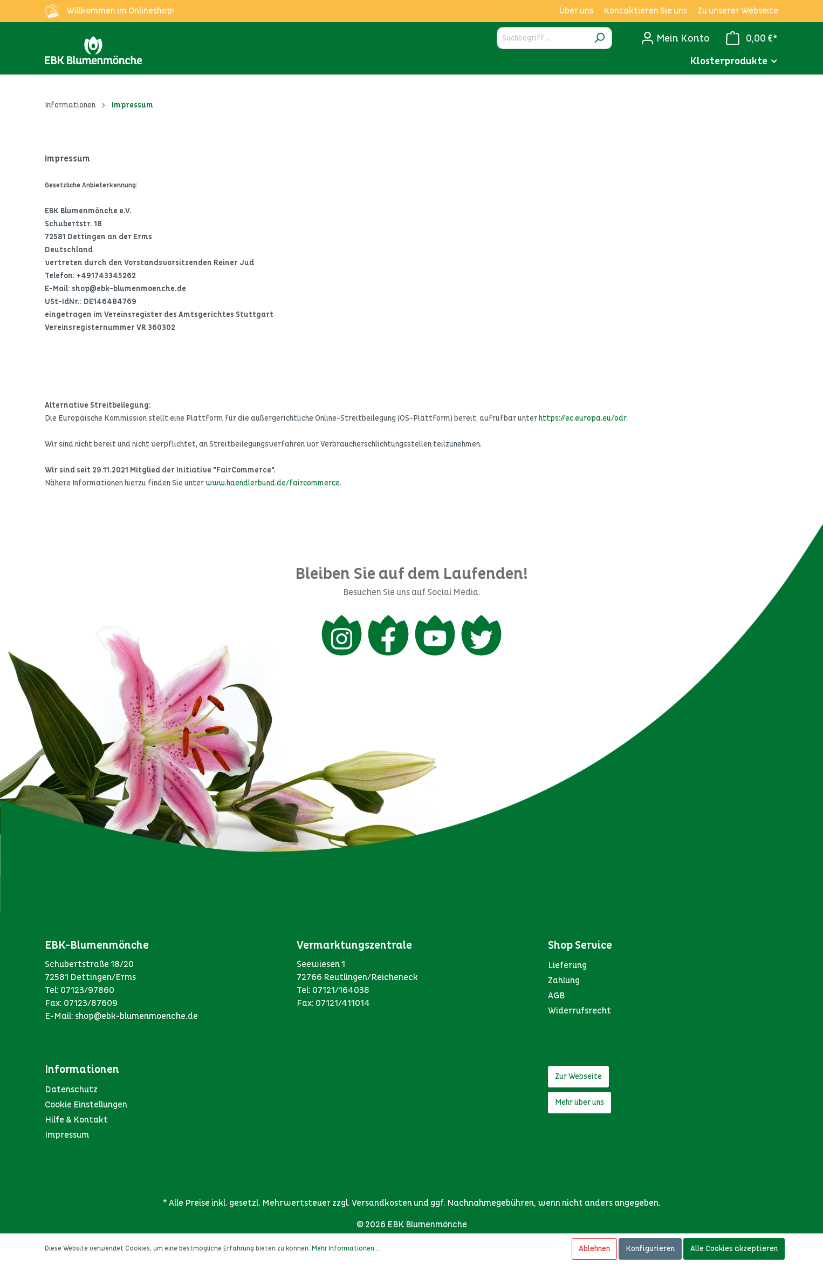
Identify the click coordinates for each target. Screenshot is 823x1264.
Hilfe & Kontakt (76, 1122)
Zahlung (564, 983)
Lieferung (567, 968)
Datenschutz (71, 1092)
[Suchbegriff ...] (542, 38)
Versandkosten (382, 1205)
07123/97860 (87, 993)
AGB (556, 998)
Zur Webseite (578, 1079)
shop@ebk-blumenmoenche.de (136, 1018)
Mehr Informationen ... (346, 1249)
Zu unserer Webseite (737, 10)
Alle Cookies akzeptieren (734, 1248)
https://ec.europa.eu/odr (582, 418)
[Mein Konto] (675, 38)
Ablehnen (594, 1248)
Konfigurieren (650, 1248)
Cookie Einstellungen (86, 1107)
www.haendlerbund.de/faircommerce (272, 483)
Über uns (576, 10)
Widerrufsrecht (579, 1013)
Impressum (67, 1137)
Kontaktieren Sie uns (645, 10)
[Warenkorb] (748, 38)
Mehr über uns (579, 1105)
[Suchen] (599, 38)
